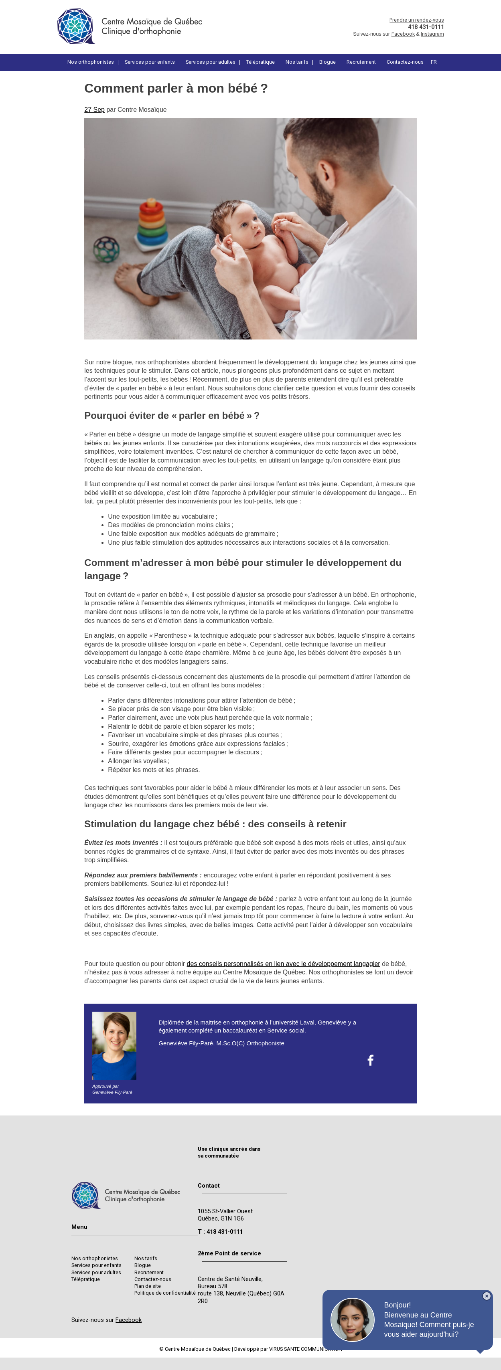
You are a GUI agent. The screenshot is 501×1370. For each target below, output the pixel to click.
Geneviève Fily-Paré (185, 1043)
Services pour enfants (150, 62)
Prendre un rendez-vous (416, 20)
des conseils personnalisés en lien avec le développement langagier (283, 963)
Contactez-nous (405, 62)
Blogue (327, 62)
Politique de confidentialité (165, 1293)
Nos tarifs (297, 62)
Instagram (432, 34)
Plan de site (147, 1286)
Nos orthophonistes (90, 62)
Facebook (403, 34)
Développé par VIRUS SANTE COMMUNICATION (288, 1349)
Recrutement (361, 62)
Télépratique (260, 62)
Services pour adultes (210, 62)
